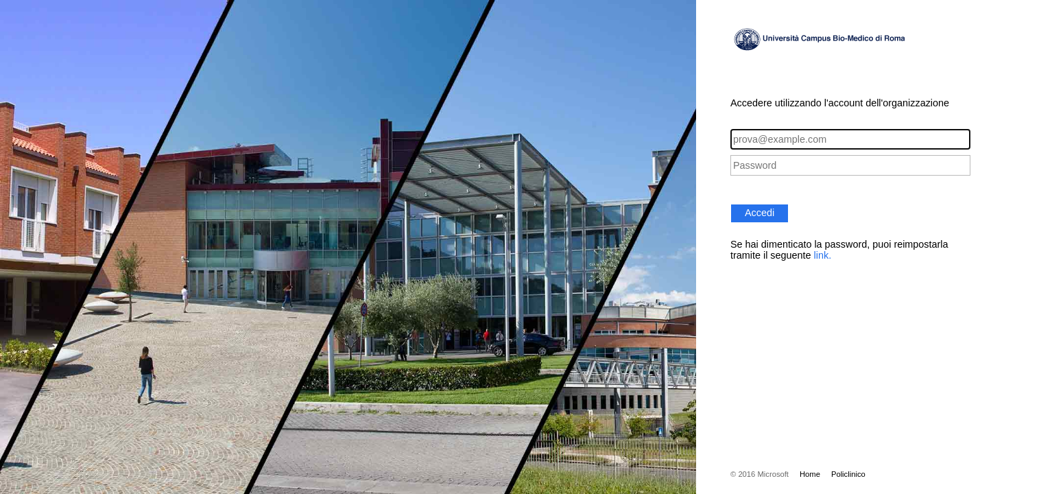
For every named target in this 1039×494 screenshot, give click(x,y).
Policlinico (848, 474)
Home (810, 474)
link (821, 255)
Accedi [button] (759, 212)
